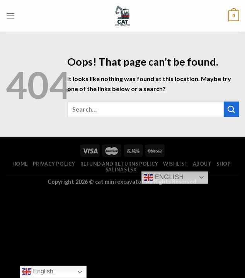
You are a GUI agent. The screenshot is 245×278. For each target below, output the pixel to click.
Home (20, 164)
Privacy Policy (54, 164)
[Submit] (231, 109)
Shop (223, 164)
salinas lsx (121, 170)
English (164, 177)
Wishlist (175, 164)
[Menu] (10, 15)
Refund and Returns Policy (119, 164)
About (202, 164)
